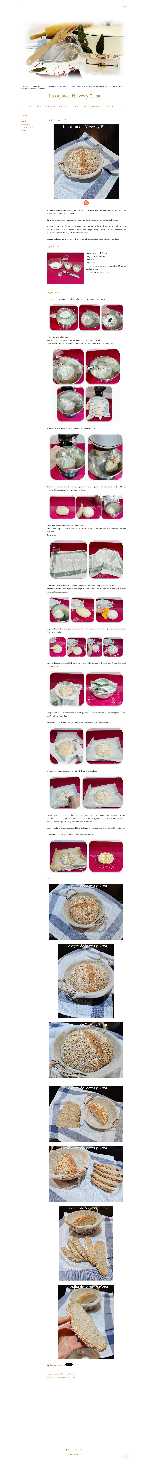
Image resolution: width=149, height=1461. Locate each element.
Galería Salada (50, 106)
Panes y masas (25, 124)
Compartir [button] (24, 115)
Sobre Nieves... (96, 106)
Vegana (23, 130)
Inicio (30, 106)
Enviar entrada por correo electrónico (64, 1374)
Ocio (84, 106)
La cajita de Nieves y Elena (74, 96)
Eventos (75, 106)
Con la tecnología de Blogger (74, 1450)
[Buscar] (124, 7)
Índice (38, 106)
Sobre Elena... (110, 106)
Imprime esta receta (57, 1365)
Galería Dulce (63, 106)
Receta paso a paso (27, 127)
